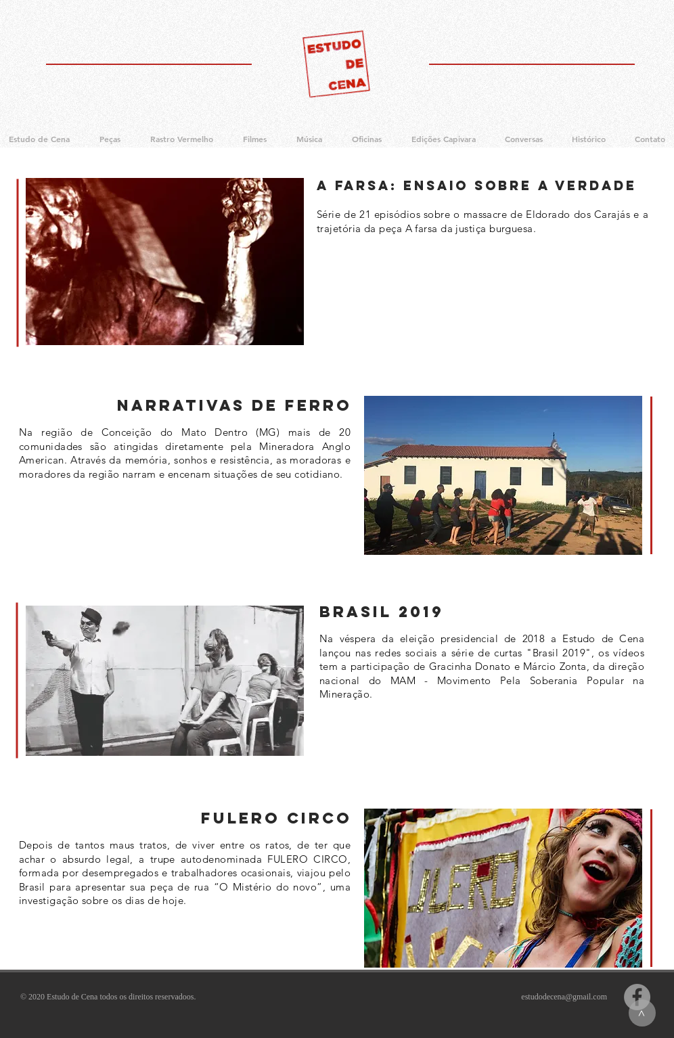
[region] (165, 261)
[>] (642, 1012)
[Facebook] (637, 997)
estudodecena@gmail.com (564, 996)
